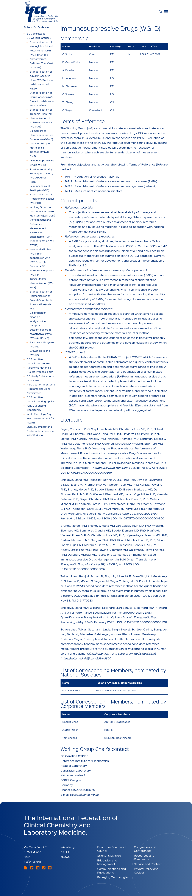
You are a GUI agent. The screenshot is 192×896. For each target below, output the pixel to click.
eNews (65, 857)
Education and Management (107, 862)
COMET (137, 357)
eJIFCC (65, 852)
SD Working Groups (38, 37)
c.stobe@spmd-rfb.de (84, 794)
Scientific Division (36, 27)
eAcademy (68, 847)
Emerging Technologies (113, 877)
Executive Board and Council (111, 849)
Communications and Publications (111, 870)
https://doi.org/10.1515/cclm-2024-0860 (86, 658)
